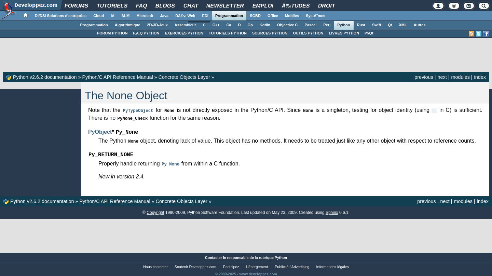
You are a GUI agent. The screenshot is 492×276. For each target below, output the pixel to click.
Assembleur (185, 25)
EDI (205, 16)
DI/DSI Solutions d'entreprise (60, 16)
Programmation (229, 16)
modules (460, 77)
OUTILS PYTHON (308, 33)
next (442, 77)
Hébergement (257, 264)
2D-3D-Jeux (157, 25)
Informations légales (332, 264)
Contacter (213, 255)
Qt (390, 25)
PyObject (100, 131)
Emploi (263, 6)
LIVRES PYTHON (344, 33)
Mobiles (292, 16)
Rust (361, 25)
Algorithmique (127, 25)
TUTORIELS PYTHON (228, 33)
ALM (125, 16)
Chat (191, 6)
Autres (420, 25)
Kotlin (265, 25)
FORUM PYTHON (112, 33)
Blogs (165, 6)
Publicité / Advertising (292, 264)
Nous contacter (155, 264)
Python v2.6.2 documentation (45, 77)
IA (112, 16)
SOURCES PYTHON (269, 33)
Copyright (155, 210)
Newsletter (225, 6)
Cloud (98, 16)
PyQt (369, 33)
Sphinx (332, 210)
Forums (76, 6)
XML (403, 25)
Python (343, 25)
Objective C (287, 25)
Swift (376, 25)
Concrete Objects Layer (184, 77)
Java (164, 16)
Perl (326, 25)
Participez (231, 264)
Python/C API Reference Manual (117, 77)
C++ (216, 25)
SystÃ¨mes (315, 16)
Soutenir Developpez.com (195, 264)
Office (273, 16)
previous (423, 77)
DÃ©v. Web (185, 16)
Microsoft (144, 16)
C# (229, 25)
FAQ (141, 6)
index (480, 77)
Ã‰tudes (295, 6)
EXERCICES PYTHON (184, 33)
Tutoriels (112, 6)
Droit (326, 6)
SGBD (255, 16)
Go (250, 25)
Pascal (311, 25)
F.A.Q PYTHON (146, 33)
